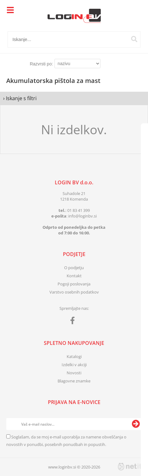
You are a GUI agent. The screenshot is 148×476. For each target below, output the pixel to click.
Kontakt (74, 276)
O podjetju (74, 267)
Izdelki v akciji (74, 364)
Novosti (74, 373)
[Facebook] (74, 322)
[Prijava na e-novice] (136, 424)
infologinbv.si (82, 216)
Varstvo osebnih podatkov (74, 292)
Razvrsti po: (41, 63)
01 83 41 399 (78, 210)
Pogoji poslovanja (74, 284)
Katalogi (74, 356)
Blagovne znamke (74, 381)
